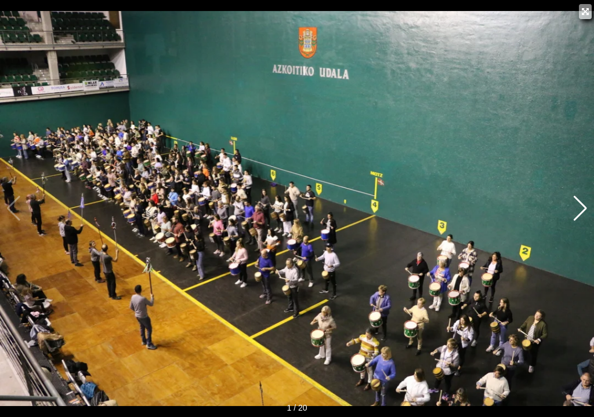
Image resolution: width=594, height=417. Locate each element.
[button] (580, 208)
